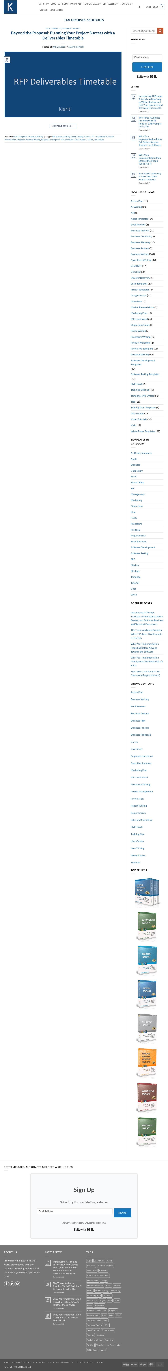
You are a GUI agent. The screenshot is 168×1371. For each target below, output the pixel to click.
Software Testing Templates (145, 374)
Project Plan (137, 798)
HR (132, 488)
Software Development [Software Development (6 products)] (97, 1320)
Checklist (136, 271)
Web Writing (137, 848)
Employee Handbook (142, 756)
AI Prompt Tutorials (69, 4)
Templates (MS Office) (142, 395)
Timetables (99, 139)
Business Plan (138, 720)
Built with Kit (147, 76)
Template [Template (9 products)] (109, 1340)
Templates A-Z (92, 3)
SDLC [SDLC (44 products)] (118, 1315)
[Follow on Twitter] (12, 1283)
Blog (53, 4)
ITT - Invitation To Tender (102, 136)
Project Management (142, 348)
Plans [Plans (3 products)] (116, 1300)
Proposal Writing (71, 29)
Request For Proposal (50, 139)
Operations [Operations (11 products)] (92, 1300)
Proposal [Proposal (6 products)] (113, 1310)
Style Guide (137, 383)
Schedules (69, 139)
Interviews (136, 301)
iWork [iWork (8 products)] (90, 1290)
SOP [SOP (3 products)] (107, 1325)
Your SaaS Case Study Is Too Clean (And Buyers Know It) (150, 176)
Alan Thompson (76, 47)
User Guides (137, 413)
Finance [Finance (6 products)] (117, 1285)
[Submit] (160, 31)
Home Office (137, 482)
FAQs (28, 1362)
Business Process (140, 248)
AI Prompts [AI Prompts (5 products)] (99, 1260)
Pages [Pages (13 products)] (102, 1300)
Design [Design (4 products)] (104, 1280)
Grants (87, 136)
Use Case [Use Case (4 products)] (110, 1345)
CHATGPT (136, 265)
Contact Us (18, 1362)
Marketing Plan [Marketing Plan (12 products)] (94, 1295)
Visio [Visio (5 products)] (119, 1345)
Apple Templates (139, 218)
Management (138, 494)
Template (135, 576)
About (7, 1362)
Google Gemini (139, 295)
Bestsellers (110, 3)
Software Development (143, 547)
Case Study (137, 470)
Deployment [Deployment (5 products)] (92, 1280)
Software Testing (139, 553)
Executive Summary (141, 763)
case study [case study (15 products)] (92, 1270)
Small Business (138, 541)
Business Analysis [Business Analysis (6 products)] (105, 1265)
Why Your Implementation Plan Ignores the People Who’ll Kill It (150, 159)
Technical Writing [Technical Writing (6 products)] (94, 1340)
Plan (133, 511)
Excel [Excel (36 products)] (108, 1285)
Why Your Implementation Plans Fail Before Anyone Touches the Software (150, 141)
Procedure (136, 523)
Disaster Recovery (140, 277)
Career (134, 741)
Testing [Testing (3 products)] (90, 1345)
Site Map (98, 1362)
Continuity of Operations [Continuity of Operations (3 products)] (98, 1275)
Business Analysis (140, 230)
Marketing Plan (139, 313)
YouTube (135, 862)
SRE (133, 559)
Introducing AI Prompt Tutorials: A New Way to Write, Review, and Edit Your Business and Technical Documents (151, 102)
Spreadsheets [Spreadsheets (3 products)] (108, 1330)
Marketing (136, 500)
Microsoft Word (139, 319)
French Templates (140, 289)
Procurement (10, 139)
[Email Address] (147, 57)
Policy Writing (138, 330)
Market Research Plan (142, 307)
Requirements (138, 535)
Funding (80, 136)
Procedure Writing (140, 336)
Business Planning (140, 242)
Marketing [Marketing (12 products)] (115, 1290)
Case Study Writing (141, 260)
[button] (139, 7)
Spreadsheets (80, 139)
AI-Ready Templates (141, 452)
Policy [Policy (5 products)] (89, 1305)
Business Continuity (141, 236)
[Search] (40, 4)
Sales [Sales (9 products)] (111, 1315)
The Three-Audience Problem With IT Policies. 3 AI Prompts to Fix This (150, 122)
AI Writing (136, 206)
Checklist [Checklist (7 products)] (103, 1270)
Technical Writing (140, 389)
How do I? (126, 3)
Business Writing (140, 254)
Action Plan (137, 200)
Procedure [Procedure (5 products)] (99, 1305)
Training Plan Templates (143, 407)
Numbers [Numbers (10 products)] (107, 1295)
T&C (73, 1362)
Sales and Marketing (141, 819)
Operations (137, 505)
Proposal (21, 139)
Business (135, 464)
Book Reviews (138, 224)
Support (64, 1362)
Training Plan (138, 834)
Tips (133, 401)
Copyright (39, 1362)
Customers (53, 1362)
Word (134, 594)
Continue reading (63, 126)
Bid (53, 136)
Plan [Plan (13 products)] (110, 1300)
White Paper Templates (143, 431)
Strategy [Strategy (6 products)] (100, 1335)
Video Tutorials (139, 419)
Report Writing (139, 805)
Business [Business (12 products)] (91, 1265)
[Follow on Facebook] (6, 1283)
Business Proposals (141, 734)
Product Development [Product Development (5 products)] (96, 1310)
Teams (90, 139)
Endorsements (85, 1362)
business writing (63, 136)
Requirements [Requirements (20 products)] (93, 1315)
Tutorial (135, 582)
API (133, 212)
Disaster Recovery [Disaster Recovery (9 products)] (95, 1285)
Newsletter (56, 10)
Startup (135, 565)
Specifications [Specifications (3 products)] (93, 1330)
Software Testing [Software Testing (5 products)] (94, 1325)
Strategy (135, 570)
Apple (134, 458)
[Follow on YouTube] (17, 1283)
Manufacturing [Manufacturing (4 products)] (101, 1290)
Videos (43, 10)
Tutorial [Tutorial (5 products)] (99, 1345)
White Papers (138, 855)
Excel (73, 136)
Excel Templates (54, 29)
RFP (62, 139)
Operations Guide (140, 324)
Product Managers (140, 342)
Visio (133, 425)
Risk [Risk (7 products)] (104, 1315)
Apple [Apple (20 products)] (109, 1260)
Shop (46, 4)
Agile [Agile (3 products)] (89, 1260)
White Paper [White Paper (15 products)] (92, 1350)
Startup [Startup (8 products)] (90, 1335)
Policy (134, 517)
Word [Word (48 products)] (103, 1350)
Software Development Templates (143, 362)
